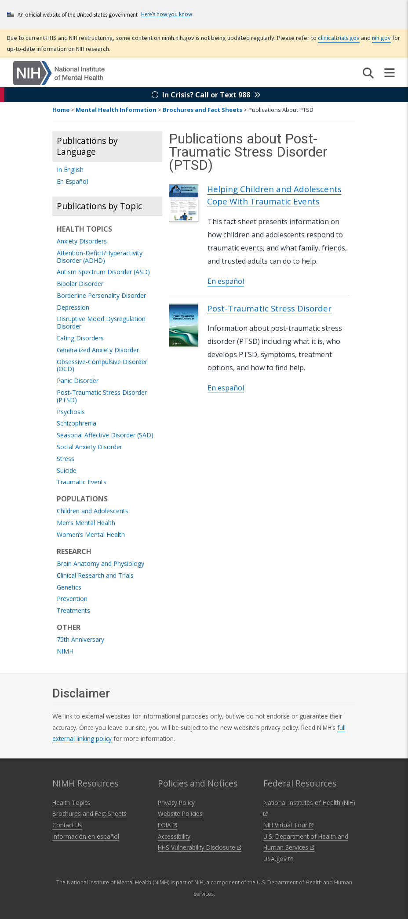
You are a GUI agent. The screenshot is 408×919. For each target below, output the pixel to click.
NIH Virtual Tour (288, 825)
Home (60, 110)
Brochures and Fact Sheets (202, 110)
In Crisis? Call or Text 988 (206, 95)
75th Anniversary (80, 640)
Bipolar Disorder (80, 284)
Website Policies (180, 813)
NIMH (65, 651)
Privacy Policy (176, 802)
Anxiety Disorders (82, 241)
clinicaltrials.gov (339, 38)
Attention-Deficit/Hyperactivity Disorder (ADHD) (99, 257)
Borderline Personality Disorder (101, 296)
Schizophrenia (76, 423)
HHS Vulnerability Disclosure (199, 847)
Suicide (66, 471)
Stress (65, 459)
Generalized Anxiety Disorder (98, 350)
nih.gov (381, 38)
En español (226, 281)
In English (70, 170)
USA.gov (278, 859)
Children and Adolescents (92, 511)
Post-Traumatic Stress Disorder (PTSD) (102, 396)
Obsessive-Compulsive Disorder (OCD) (102, 365)
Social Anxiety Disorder (89, 447)
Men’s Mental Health (86, 523)
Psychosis (71, 412)
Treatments (73, 611)
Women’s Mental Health (91, 535)
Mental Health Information (116, 110)
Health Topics (71, 802)
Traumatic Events (81, 482)
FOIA (167, 825)
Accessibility (174, 836)
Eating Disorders (80, 338)
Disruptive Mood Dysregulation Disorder (101, 322)
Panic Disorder (77, 381)
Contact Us (67, 825)
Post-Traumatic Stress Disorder (269, 308)
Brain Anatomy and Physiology (100, 564)
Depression (73, 307)
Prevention (72, 599)
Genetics (69, 587)
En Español (72, 182)
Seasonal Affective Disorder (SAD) (105, 435)
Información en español (85, 836)
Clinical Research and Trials (95, 575)
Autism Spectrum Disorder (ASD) (103, 272)
